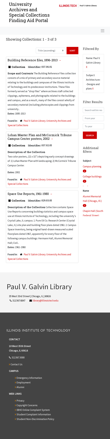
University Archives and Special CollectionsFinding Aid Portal (29, 12)
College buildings (92, 176)
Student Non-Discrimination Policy (35, 419)
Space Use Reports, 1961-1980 (29, 194)
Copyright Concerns (27, 405)
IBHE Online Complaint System (33, 410)
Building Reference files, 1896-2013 (33, 60)
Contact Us (16, 364)
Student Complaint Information (34, 414)
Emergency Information (29, 378)
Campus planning (92, 166)
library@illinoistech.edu (46, 300)
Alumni (20, 387)
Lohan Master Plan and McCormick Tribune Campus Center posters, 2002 (40, 137)
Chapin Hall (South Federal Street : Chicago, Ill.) (93, 215)
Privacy (20, 400)
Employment (24, 382)
